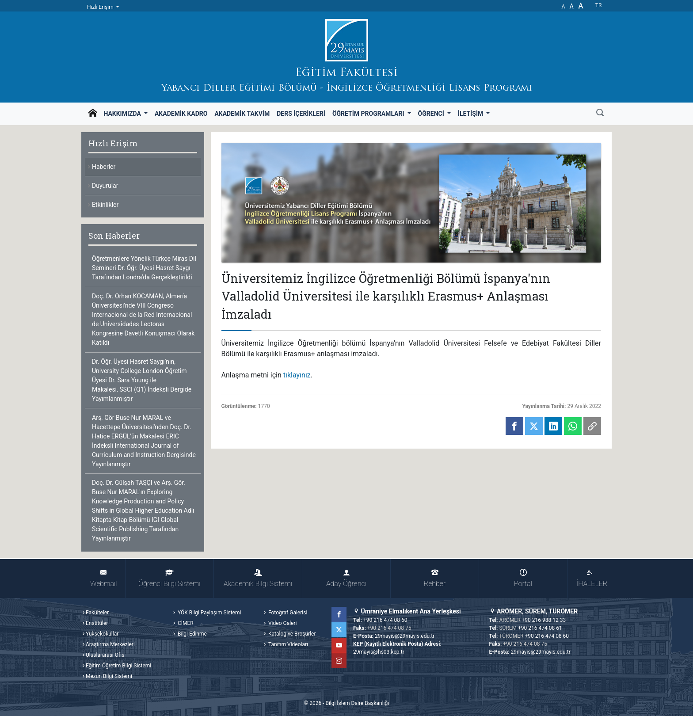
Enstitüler (97, 623)
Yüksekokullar (102, 634)
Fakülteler (97, 612)
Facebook (338, 614)
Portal (523, 578)
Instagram (338, 660)
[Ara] (599, 113)
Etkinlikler (105, 204)
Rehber (435, 578)
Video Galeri (282, 623)
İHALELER (591, 578)
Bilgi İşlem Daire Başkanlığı (357, 703)
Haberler (103, 166)
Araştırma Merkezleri (110, 644)
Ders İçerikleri (301, 113)
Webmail (103, 578)
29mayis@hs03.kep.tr (378, 652)
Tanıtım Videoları (287, 644)
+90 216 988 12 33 (544, 620)
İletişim (471, 113)
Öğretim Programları (369, 113)
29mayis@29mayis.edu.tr (404, 636)
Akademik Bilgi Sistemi (258, 578)
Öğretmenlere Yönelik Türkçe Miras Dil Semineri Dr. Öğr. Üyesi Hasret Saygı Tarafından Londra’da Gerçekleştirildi (144, 268)
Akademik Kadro (181, 113)
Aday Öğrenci (346, 578)
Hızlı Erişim (101, 7)
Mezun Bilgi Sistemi (109, 676)
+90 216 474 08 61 (540, 628)
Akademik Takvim (242, 113)
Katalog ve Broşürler (291, 634)
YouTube (338, 645)
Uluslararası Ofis (105, 655)
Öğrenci (432, 113)
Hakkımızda (122, 113)
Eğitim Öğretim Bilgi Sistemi (118, 666)
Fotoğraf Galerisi (287, 612)
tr (598, 5)
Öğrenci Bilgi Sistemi (169, 578)
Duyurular (105, 185)
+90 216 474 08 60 (385, 620)
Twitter (338, 629)
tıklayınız (297, 375)
